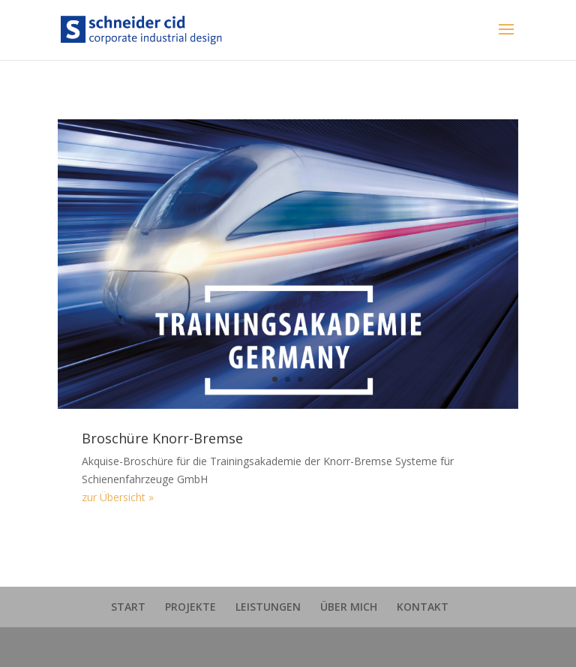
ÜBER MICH (348, 606)
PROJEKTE (190, 606)
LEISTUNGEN (268, 606)
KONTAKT (422, 606)
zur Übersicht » (118, 497)
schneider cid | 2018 (288, 647)
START (128, 606)
